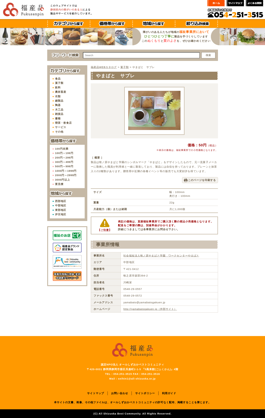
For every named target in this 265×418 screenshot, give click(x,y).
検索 (208, 55)
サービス (60, 127)
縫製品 (59, 100)
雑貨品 (59, 113)
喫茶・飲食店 (63, 122)
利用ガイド (169, 393)
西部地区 (60, 201)
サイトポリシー (145, 393)
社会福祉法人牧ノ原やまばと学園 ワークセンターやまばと (161, 255)
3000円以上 (62, 179)
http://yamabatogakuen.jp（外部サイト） (150, 308)
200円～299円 (64, 157)
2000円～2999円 (66, 175)
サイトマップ (95, 393)
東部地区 (60, 209)
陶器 (58, 105)
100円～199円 (64, 153)
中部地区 (60, 205)
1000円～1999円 (66, 170)
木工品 (59, 109)
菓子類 (59, 82)
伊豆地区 (60, 214)
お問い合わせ (119, 393)
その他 (59, 131)
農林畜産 (60, 91)
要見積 (59, 184)
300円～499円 (64, 161)
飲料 (58, 87)
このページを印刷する (202, 180)
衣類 (58, 96)
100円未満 (61, 148)
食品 (58, 78)
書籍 (58, 118)
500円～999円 (64, 166)
